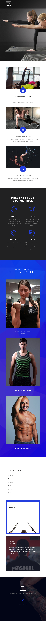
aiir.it (26, 604)
